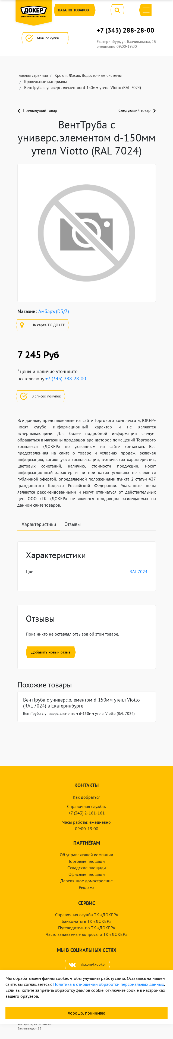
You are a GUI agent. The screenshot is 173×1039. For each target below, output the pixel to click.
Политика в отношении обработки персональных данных (108, 984)
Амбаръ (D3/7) (53, 311)
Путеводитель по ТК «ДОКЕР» (86, 927)
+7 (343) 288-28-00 (125, 30)
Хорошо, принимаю (86, 1013)
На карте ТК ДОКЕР (42, 325)
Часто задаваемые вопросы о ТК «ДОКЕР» (86, 934)
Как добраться (86, 797)
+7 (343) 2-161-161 (86, 813)
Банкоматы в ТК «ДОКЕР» (86, 921)
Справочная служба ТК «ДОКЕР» (86, 914)
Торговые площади (86, 861)
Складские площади (86, 867)
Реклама (87, 887)
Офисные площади (86, 874)
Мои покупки (45, 38)
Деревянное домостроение (86, 880)
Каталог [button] (74, 10)
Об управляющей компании (86, 854)
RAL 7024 (138, 571)
